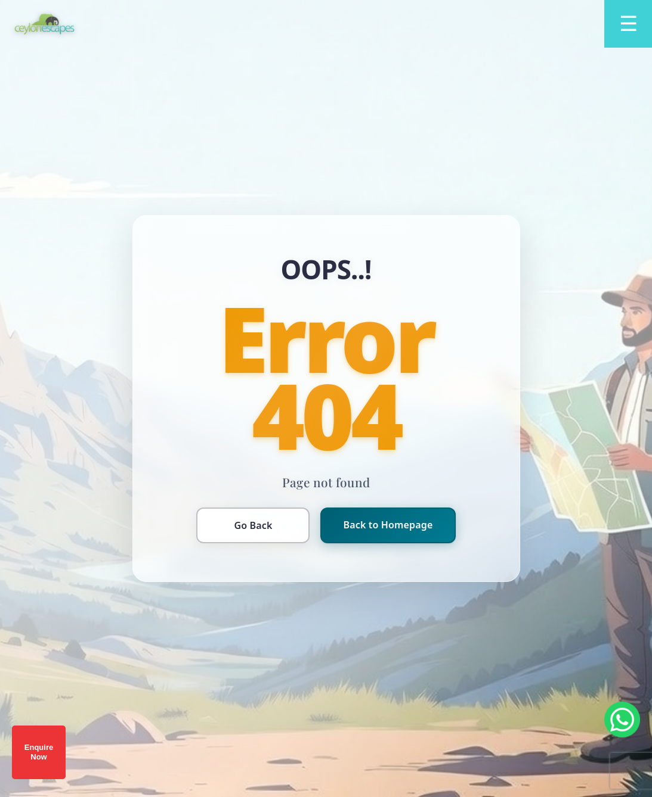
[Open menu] (628, 24)
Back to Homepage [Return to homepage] (387, 524)
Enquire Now (38, 752)
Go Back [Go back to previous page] (253, 525)
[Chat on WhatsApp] (622, 719)
